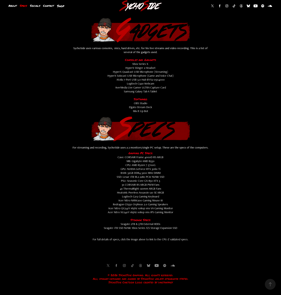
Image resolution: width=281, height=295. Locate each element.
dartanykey (165, 282)
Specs (23, 6)
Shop (60, 6)
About (12, 6)
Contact (48, 6)
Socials (35, 6)
